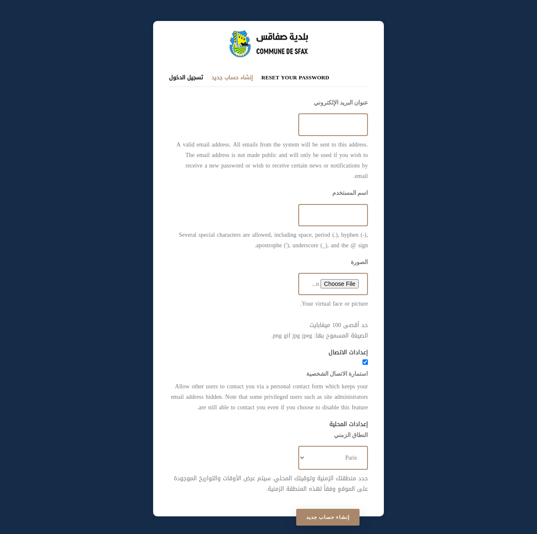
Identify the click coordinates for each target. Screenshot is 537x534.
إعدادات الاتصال (348, 352)
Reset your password (295, 77)
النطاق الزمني (351, 435)
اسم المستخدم (350, 192)
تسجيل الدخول (186, 77)
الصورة (359, 262)
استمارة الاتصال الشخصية (337, 373)
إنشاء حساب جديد (232, 77)
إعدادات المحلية (348, 424)
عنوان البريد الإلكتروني (341, 102)
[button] (268, 352)
